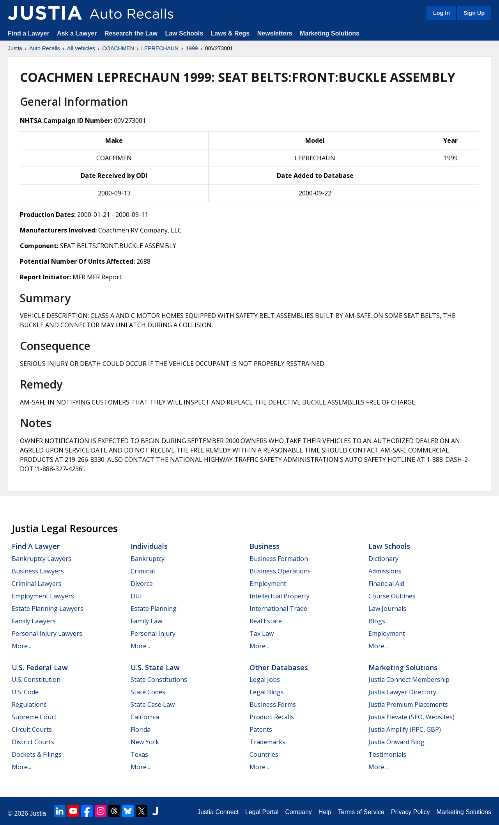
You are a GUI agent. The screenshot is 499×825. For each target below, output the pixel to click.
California (145, 717)
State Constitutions (159, 679)
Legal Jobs (265, 679)
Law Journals (387, 608)
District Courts (33, 742)
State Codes (148, 692)
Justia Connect (218, 812)
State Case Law (153, 704)
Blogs (376, 621)
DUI (136, 596)
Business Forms (273, 704)
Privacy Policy (410, 812)
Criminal (143, 571)
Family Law (146, 621)
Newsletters (274, 33)
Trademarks (267, 742)
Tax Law (262, 633)
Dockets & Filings (37, 754)
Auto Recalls (44, 48)
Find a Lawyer (29, 33)
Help (325, 812)
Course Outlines (392, 596)
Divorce (142, 583)
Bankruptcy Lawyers (41, 558)
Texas (139, 754)
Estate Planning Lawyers (47, 608)
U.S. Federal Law (40, 667)
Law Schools (184, 33)
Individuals (149, 546)
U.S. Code (25, 692)
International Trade (278, 608)
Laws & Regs (230, 33)
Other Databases (279, 667)
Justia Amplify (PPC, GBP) (404, 729)
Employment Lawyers (43, 596)
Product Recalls (272, 717)
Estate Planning (154, 608)
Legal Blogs (267, 692)
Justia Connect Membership (408, 679)
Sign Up (474, 13)
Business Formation (279, 558)
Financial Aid (386, 583)
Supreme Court (34, 717)
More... (21, 646)
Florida (140, 729)
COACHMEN (118, 48)
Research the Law (130, 33)
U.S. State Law (155, 667)
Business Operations (280, 571)
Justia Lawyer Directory (402, 692)
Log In (441, 13)
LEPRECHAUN (160, 48)
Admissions (385, 571)
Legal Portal (261, 812)
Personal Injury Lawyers (47, 633)
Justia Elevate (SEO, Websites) (411, 717)
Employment (268, 583)
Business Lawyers (38, 571)
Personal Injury (153, 633)
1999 (192, 48)
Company (298, 812)
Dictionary (383, 558)
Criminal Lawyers (37, 583)
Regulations (29, 704)
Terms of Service (361, 812)
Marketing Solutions (329, 33)
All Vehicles (81, 48)
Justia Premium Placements (408, 704)
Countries (264, 754)
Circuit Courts (32, 729)
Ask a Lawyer (78, 33)
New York (145, 742)
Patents (261, 729)
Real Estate (266, 621)
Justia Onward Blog (396, 742)
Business (265, 546)
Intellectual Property (280, 596)
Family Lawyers (34, 621)
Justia (15, 48)
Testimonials (387, 754)
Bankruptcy (148, 558)
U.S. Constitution (36, 679)
